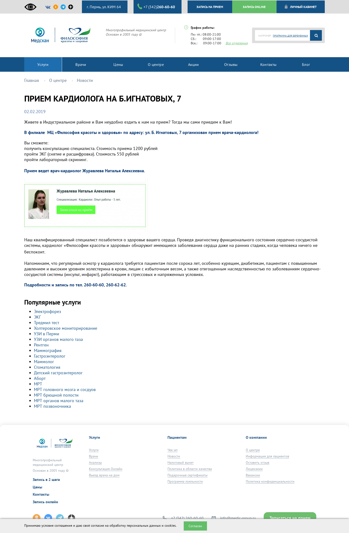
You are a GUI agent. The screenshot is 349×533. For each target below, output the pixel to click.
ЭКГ (37, 317)
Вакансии (253, 475)
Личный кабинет (300, 7)
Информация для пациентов (267, 456)
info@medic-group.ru (238, 518)
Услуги (94, 450)
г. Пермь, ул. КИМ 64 (103, 6)
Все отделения (237, 43)
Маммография (48, 350)
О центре (253, 450)
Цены (37, 487)
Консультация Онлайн (105, 469)
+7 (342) (156, 6)
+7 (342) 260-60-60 (187, 518)
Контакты (41, 494)
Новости (173, 456)
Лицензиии (254, 469)
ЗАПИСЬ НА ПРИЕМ (210, 7)
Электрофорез (47, 311)
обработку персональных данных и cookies (143, 525)
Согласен (195, 526)
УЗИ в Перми (46, 334)
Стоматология (47, 367)
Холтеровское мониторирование (65, 328)
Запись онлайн (45, 501)
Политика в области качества (189, 469)
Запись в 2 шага (46, 479)
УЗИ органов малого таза (58, 339)
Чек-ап (172, 450)
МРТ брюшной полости (56, 395)
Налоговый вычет (180, 462)
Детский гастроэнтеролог (58, 373)
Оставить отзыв (257, 462)
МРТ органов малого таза (58, 400)
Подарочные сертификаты (187, 475)
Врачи (93, 456)
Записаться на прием (290, 518)
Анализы (95, 462)
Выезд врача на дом (104, 475)
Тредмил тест (46, 322)
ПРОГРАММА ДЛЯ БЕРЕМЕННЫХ (290, 35)
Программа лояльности (185, 481)
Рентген (41, 345)
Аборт (40, 378)
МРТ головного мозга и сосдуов (65, 389)
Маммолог (44, 361)
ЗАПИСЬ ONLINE (254, 7)
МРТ (38, 384)
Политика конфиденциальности (270, 481)
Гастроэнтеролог (49, 356)
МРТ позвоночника (52, 406)
